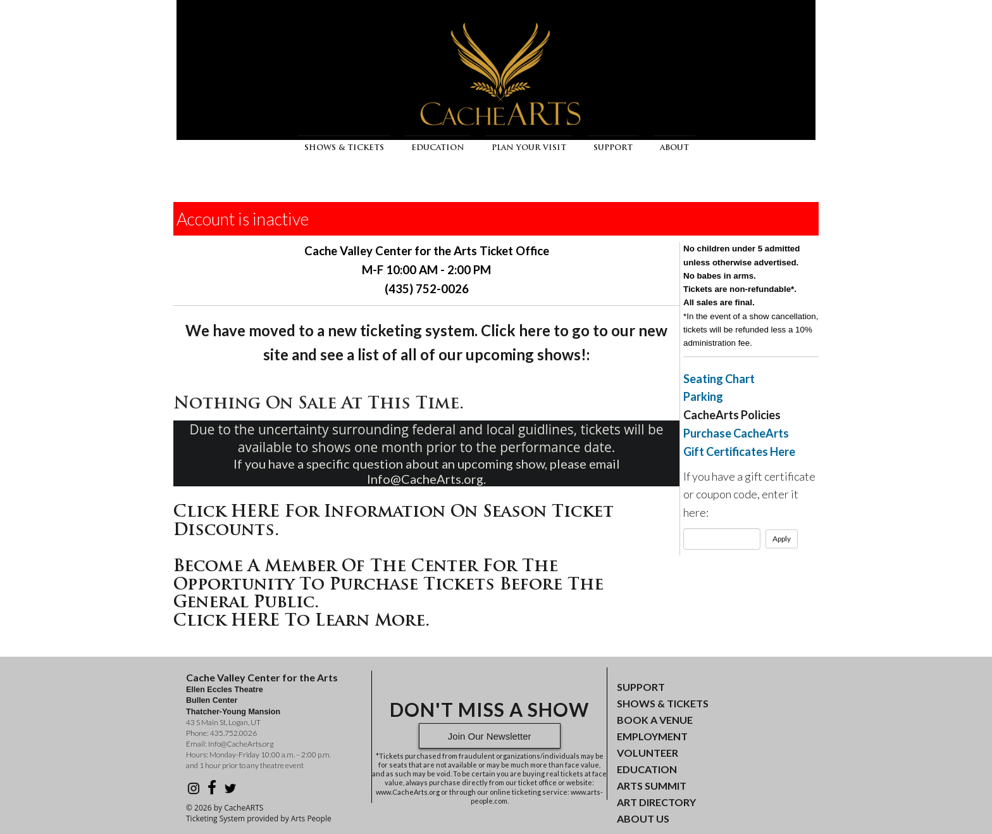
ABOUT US (643, 818)
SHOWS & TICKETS (663, 703)
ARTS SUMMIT (651, 786)
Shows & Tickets (344, 148)
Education (437, 148)
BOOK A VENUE (655, 720)
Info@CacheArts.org (240, 744)
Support (613, 148)
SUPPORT (641, 687)
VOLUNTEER (647, 753)
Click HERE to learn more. (301, 621)
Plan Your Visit (529, 148)
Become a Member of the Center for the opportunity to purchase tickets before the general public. (388, 585)
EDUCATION (647, 769)
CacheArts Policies (732, 415)
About (674, 148)
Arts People (311, 818)
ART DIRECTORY (656, 802)
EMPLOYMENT (652, 736)
